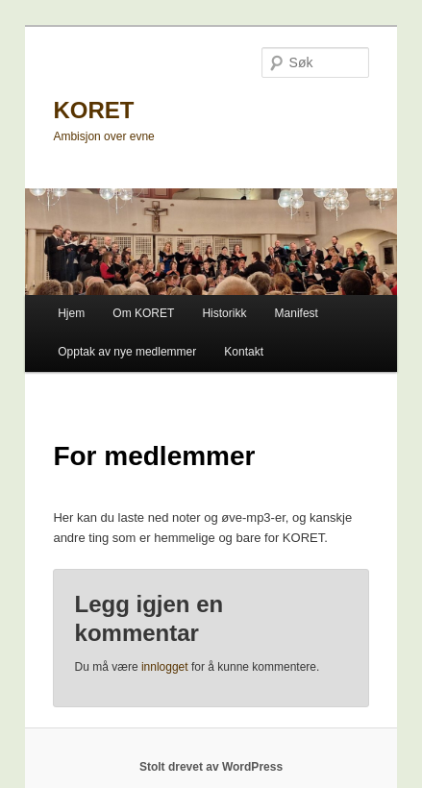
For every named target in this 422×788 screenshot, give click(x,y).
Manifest (296, 313)
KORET (93, 110)
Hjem (71, 313)
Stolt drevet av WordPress (211, 767)
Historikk (224, 313)
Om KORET (143, 313)
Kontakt (243, 351)
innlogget (164, 667)
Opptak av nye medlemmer (127, 351)
